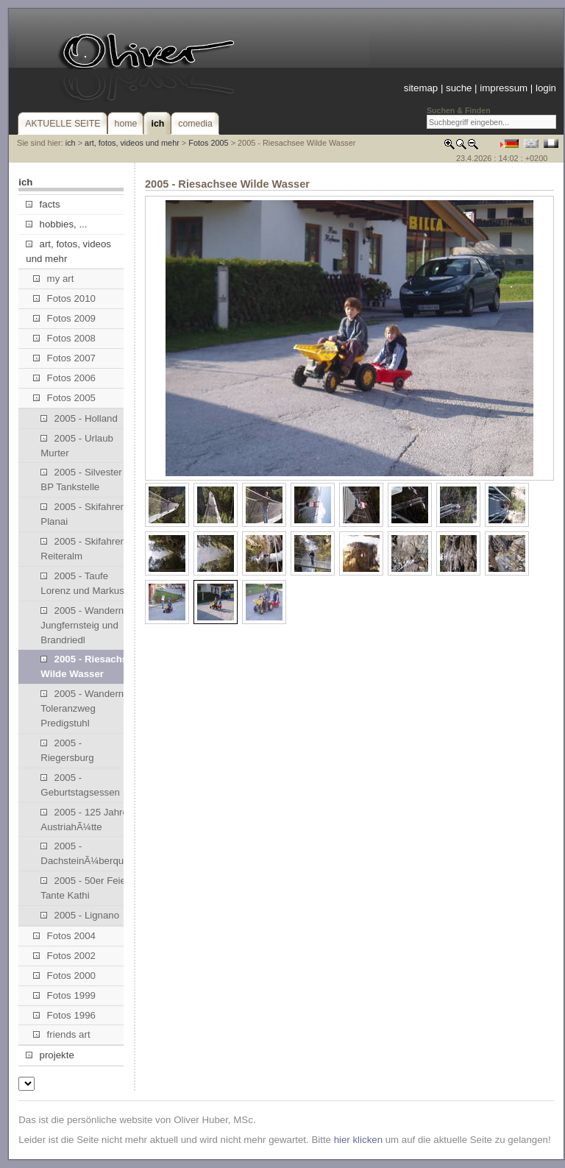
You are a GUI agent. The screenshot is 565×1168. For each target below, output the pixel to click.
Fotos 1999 (64, 995)
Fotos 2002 (64, 955)
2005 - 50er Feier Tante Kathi (84, 888)
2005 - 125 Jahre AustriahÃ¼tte (84, 819)
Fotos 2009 (64, 318)
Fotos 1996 (64, 1015)
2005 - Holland (79, 418)
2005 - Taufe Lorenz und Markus (82, 583)
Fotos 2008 (64, 338)
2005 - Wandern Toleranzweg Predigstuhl (82, 708)
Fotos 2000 (64, 975)
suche (459, 87)
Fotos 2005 (208, 142)
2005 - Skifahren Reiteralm (83, 549)
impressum (503, 87)
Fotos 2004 (64, 935)
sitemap (421, 87)
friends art (61, 1034)
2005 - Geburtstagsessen (80, 785)
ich (70, 142)
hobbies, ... (56, 224)
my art (53, 278)
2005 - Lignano (79, 915)
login (546, 87)
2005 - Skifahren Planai (83, 514)
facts (43, 204)
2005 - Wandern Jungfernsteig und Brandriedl (82, 625)
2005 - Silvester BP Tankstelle (80, 479)
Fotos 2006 (64, 377)
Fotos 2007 (64, 358)
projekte (50, 1055)
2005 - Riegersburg (66, 750)
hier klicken (358, 1139)
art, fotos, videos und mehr (132, 142)
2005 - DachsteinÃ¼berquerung (87, 853)
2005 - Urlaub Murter (76, 446)
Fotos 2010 (64, 298)
